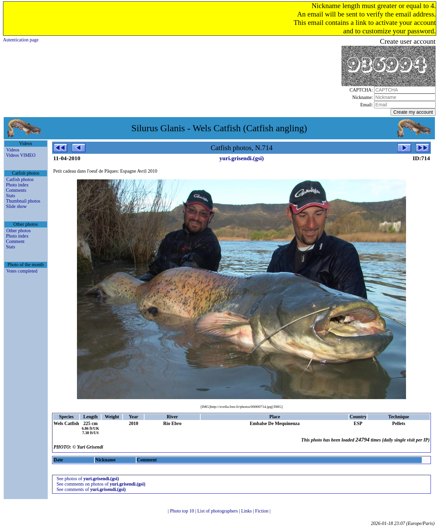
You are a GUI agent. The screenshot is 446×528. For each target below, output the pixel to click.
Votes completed (22, 271)
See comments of (91, 489)
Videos (12, 149)
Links (247, 511)
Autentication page (21, 39)
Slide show (16, 206)
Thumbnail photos (23, 201)
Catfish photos (20, 179)
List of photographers (218, 511)
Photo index (17, 184)
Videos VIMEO (21, 155)
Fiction (262, 511)
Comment (15, 241)
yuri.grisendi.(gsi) (241, 158)
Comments (16, 190)
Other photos (18, 230)
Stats (10, 195)
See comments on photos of (100, 484)
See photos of (87, 478)
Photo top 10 (182, 511)
